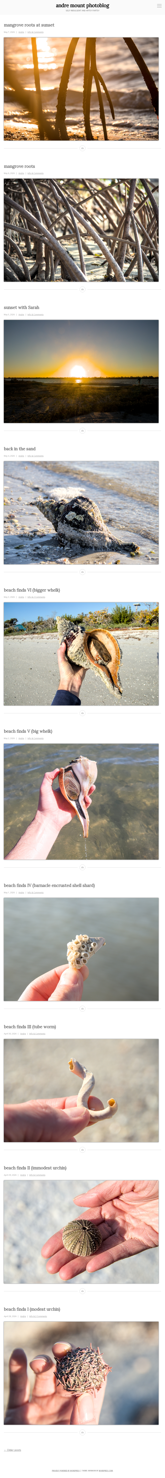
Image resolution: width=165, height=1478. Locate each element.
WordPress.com (106, 1470)
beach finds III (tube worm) (30, 1026)
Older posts (12, 1450)
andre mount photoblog (82, 5)
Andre (21, 32)
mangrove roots (19, 166)
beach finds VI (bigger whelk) (32, 590)
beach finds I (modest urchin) (32, 1309)
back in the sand (19, 448)
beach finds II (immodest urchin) (35, 1168)
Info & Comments (36, 32)
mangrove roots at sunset (29, 25)
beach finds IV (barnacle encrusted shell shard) (49, 885)
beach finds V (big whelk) (28, 731)
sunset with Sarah (21, 307)
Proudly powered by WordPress (66, 1470)
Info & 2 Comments (36, 597)
